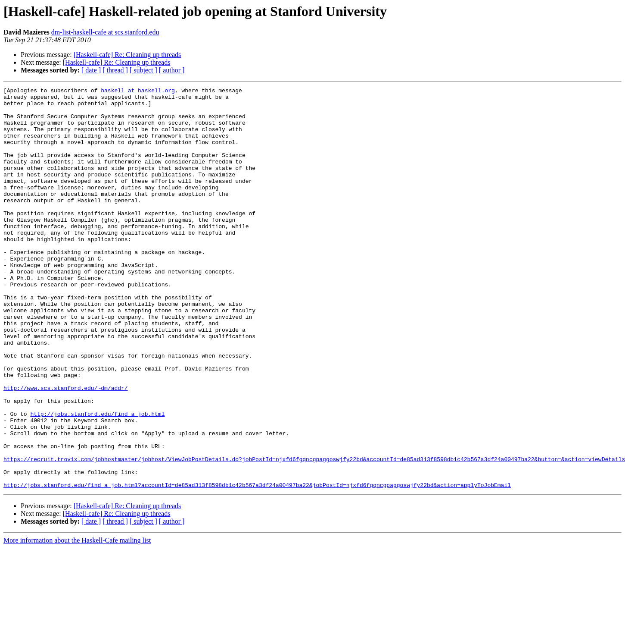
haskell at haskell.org (138, 91)
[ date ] (91, 70)
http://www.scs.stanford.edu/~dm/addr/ (65, 448)
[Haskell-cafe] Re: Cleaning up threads (127, 54)
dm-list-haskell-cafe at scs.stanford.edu (105, 32)
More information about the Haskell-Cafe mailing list (77, 620)
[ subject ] (143, 70)
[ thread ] (115, 70)
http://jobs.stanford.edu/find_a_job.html (97, 480)
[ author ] (172, 70)
